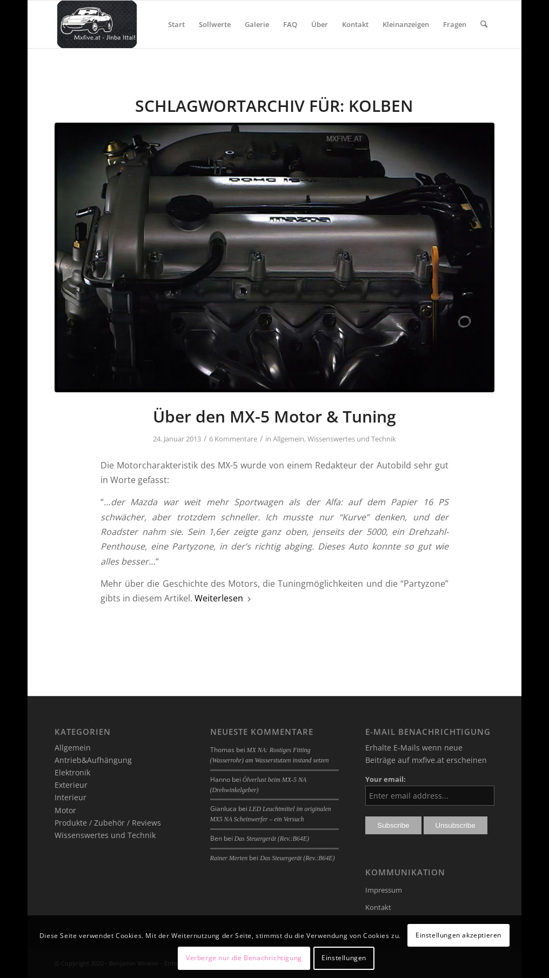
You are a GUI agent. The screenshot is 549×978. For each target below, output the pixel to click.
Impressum (383, 890)
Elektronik (72, 772)
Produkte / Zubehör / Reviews (108, 823)
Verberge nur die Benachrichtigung (244, 957)
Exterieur (71, 785)
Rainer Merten (229, 858)
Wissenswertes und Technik (351, 439)
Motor (65, 810)
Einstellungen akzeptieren (458, 935)
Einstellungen (344, 957)
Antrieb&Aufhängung (93, 760)
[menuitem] (176, 24)
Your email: (385, 779)
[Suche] (483, 24)
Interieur (70, 797)
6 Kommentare (233, 439)
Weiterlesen (223, 598)
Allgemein (288, 439)
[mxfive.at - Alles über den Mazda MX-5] (97, 24)
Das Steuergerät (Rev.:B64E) (272, 838)
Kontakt (378, 907)
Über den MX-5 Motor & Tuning (274, 416)
